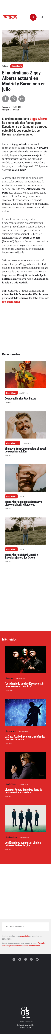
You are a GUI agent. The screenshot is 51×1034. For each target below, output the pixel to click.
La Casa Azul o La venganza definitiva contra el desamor (25, 738)
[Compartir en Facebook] (5, 98)
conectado (24, 936)
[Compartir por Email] (21, 98)
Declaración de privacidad (25, 1025)
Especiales (8, 743)
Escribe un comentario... (16, 926)
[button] (33, 17)
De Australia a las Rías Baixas (20, 398)
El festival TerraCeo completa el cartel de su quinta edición (25, 450)
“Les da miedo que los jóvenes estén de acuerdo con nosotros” (24, 685)
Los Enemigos (11, 837)
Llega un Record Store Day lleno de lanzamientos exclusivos (23, 791)
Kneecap (9, 678)
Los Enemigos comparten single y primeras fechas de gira (23, 844)
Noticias (8, 455)
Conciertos (8, 402)
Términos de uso (25, 1028)
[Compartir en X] (13, 98)
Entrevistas (9, 690)
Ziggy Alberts (17, 66)
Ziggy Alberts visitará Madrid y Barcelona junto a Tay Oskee (21, 556)
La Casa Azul (11, 731)
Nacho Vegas (11, 784)
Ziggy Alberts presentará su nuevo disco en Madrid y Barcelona (23, 503)
